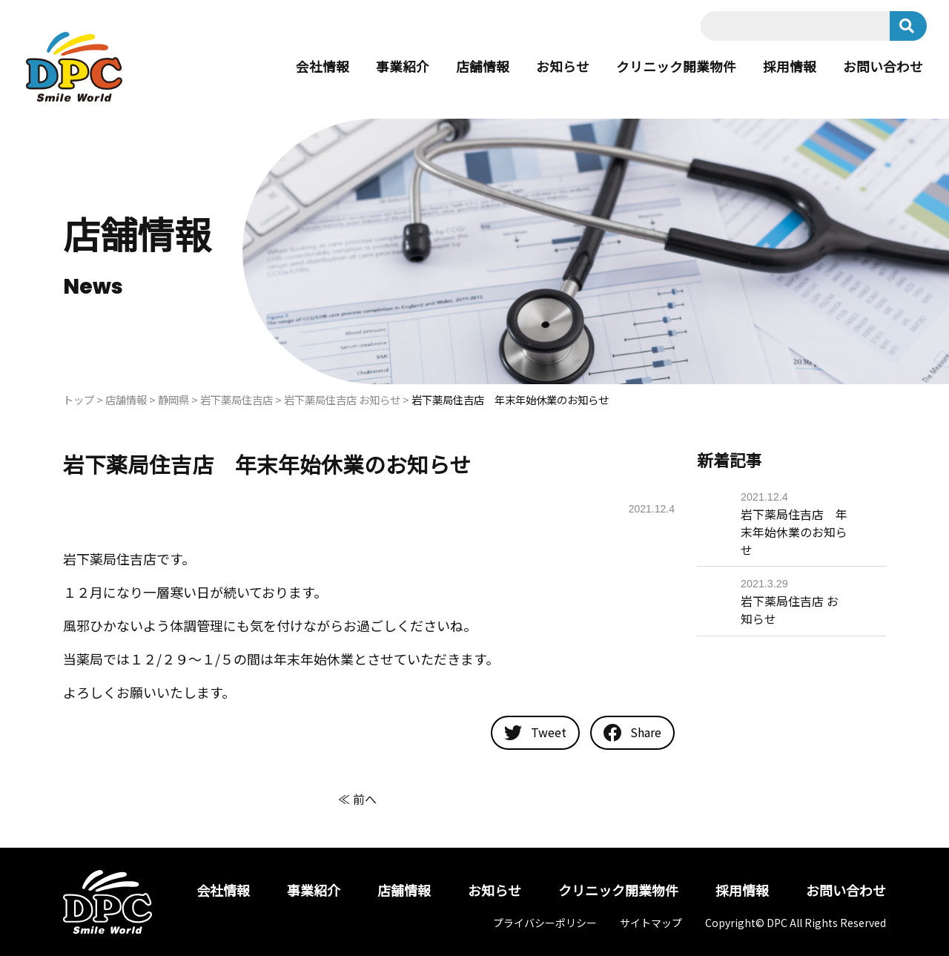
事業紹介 (402, 66)
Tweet (535, 733)
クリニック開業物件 (676, 66)
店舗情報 (482, 66)
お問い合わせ (883, 66)
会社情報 (322, 66)
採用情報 (789, 66)
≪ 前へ (357, 799)
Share (632, 733)
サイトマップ (651, 922)
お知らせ (562, 66)
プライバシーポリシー (545, 922)
